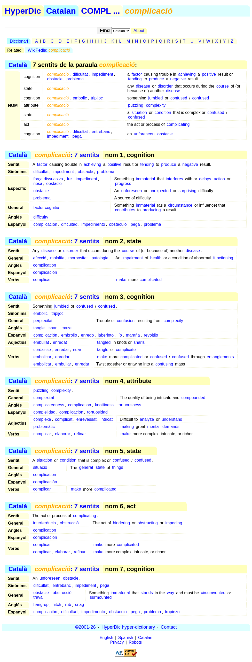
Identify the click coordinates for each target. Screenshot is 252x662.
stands (147, 593)
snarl (53, 328)
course (222, 86)
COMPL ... (100, 10)
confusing (164, 364)
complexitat (43, 397)
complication (44, 265)
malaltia (57, 258)
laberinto (106, 335)
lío (119, 335)
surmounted (101, 597)
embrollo (69, 335)
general (86, 467)
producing (152, 210)
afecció (39, 258)
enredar (62, 349)
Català (18, 64)
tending (135, 79)
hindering (121, 523)
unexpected (160, 191)
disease (143, 86)
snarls (139, 342)
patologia (100, 258)
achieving (187, 74)
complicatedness (48, 405)
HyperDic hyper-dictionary (128, 627)
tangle (39, 328)
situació (40, 467)
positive (209, 74)
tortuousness (129, 405)
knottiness (104, 405)
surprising (187, 191)
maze (66, 328)
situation (139, 112)
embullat (41, 342)
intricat (106, 419)
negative (178, 79)
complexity (156, 105)
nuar (77, 349)
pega (77, 136)
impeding (173, 523)
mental (153, 426)
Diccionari (19, 41)
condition (163, 112)
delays (205, 179)
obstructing (148, 523)
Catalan (61, 10)
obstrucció (69, 523)
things (117, 467)
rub (68, 605)
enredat (60, 342)
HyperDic (23, 10)
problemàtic (44, 426)
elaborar (62, 434)
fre (69, 179)
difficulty (40, 217)
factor (136, 74)
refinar (80, 434)
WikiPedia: (49, 50)
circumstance (180, 205)
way (170, 593)
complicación (45, 224)
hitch (56, 605)
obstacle (55, 79)
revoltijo (151, 335)
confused (178, 98)
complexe (42, 419)
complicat (64, 419)
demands (170, 426)
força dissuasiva (48, 179)
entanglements (220, 357)
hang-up (41, 605)
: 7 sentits (67, 154)
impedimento (93, 224)
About (138, 30)
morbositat (78, 258)
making (127, 426)
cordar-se (42, 349)
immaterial (145, 179)
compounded (194, 397)
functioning (223, 258)
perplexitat (42, 320)
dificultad (69, 224)
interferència (44, 523)
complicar (42, 279)
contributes (125, 210)
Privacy (117, 642)
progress (123, 183)
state (100, 467)
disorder (165, 86)
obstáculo (118, 224)
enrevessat (86, 419)
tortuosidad (97, 412)
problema (75, 79)
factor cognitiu (46, 207)
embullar (63, 364)
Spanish (125, 637)
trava (38, 597)
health (156, 258)
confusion (126, 320)
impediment (102, 74)
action (219, 179)
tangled (104, 342)
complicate (126, 349)
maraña (133, 335)
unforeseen (144, 134)
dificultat (80, 74)
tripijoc (97, 98)
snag (79, 605)
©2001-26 (85, 627)
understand (172, 419)
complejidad (44, 412)
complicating (178, 124)
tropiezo (172, 612)
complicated (151, 279)
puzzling (135, 105)
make (121, 279)
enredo (87, 335)
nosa (37, 183)
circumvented (213, 593)
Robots (135, 642)
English (106, 637)
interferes (174, 179)
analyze (147, 419)
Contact (169, 627)
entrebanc (101, 131)
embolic (80, 98)
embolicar (42, 357)
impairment (132, 258)
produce (156, 79)
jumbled (155, 98)
